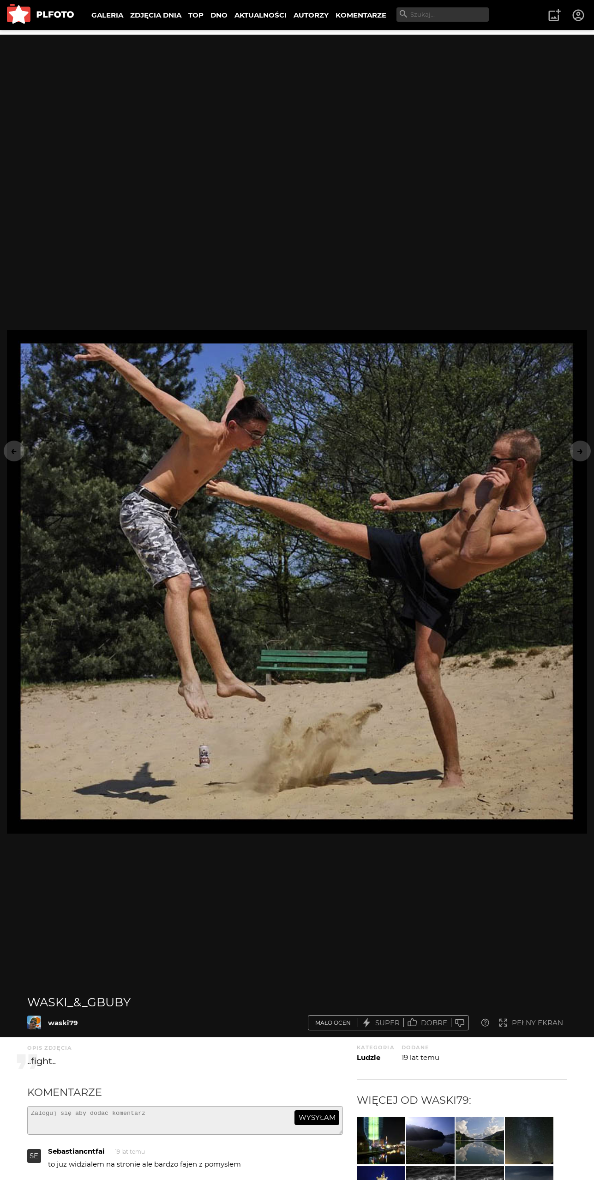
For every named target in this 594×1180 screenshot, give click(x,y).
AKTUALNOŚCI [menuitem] (260, 15)
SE (34, 1160)
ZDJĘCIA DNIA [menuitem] (155, 15)
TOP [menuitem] (196, 15)
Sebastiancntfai (76, 1155)
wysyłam (317, 1117)
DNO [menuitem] (219, 15)
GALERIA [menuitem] (107, 15)
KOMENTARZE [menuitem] (361, 15)
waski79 (63, 1022)
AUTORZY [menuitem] (311, 15)
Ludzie (368, 1057)
